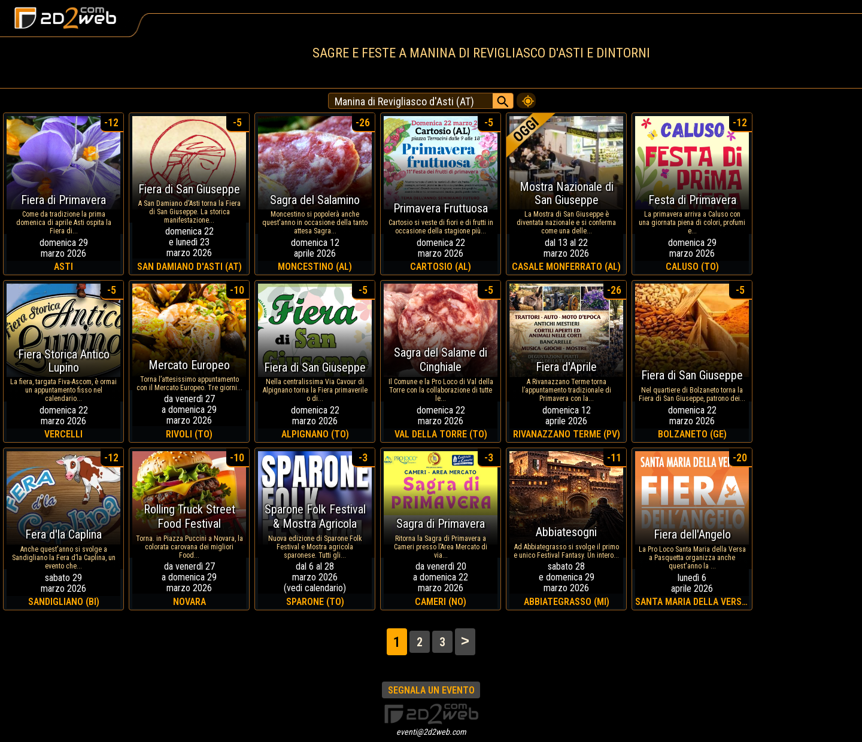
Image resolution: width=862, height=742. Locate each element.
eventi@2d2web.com (431, 732)
